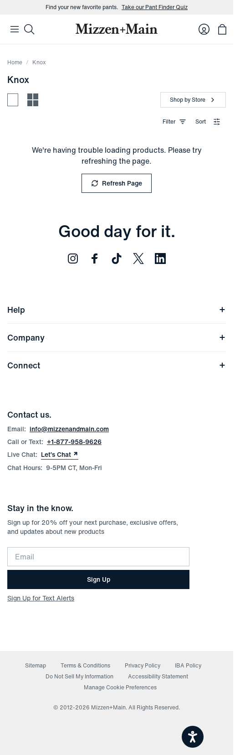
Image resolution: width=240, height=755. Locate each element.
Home (14, 62)
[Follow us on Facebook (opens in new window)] (94, 258)
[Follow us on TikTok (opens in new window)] (116, 258)
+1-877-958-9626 (74, 441)
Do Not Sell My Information (79, 676)
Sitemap (35, 665)
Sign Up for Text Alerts (40, 598)
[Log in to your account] (204, 29)
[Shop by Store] (193, 100)
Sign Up (98, 579)
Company (116, 337)
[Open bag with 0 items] (222, 29)
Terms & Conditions (85, 665)
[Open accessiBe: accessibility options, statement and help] (193, 737)
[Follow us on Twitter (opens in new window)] (138, 258)
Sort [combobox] (207, 121)
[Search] (29, 29)
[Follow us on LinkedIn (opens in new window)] (160, 258)
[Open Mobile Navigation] (14, 29)
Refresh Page (116, 183)
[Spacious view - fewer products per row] (13, 100)
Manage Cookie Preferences (120, 687)
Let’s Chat (59, 454)
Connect (116, 365)
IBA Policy (188, 665)
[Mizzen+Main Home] (117, 29)
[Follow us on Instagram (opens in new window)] (73, 258)
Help (116, 309)
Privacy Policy (142, 665)
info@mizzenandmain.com (69, 429)
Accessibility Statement (158, 676)
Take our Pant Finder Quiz (155, 7)
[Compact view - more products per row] (33, 100)
